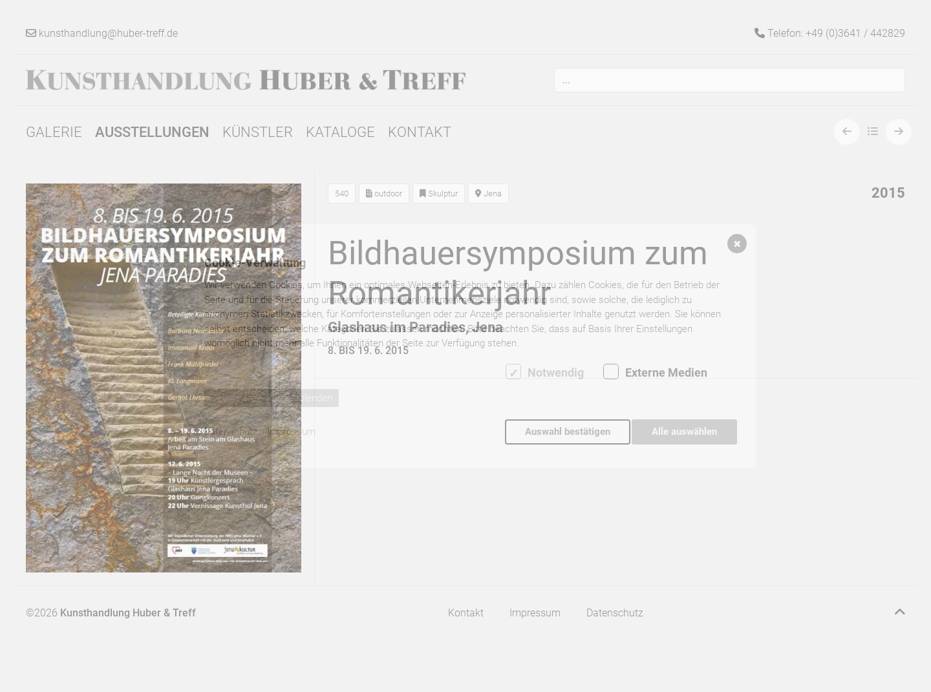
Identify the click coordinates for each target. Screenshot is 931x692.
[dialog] (465, 346)
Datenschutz (230, 431)
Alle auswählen (684, 431)
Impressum (291, 431)
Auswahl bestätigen (564, 431)
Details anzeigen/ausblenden (271, 401)
